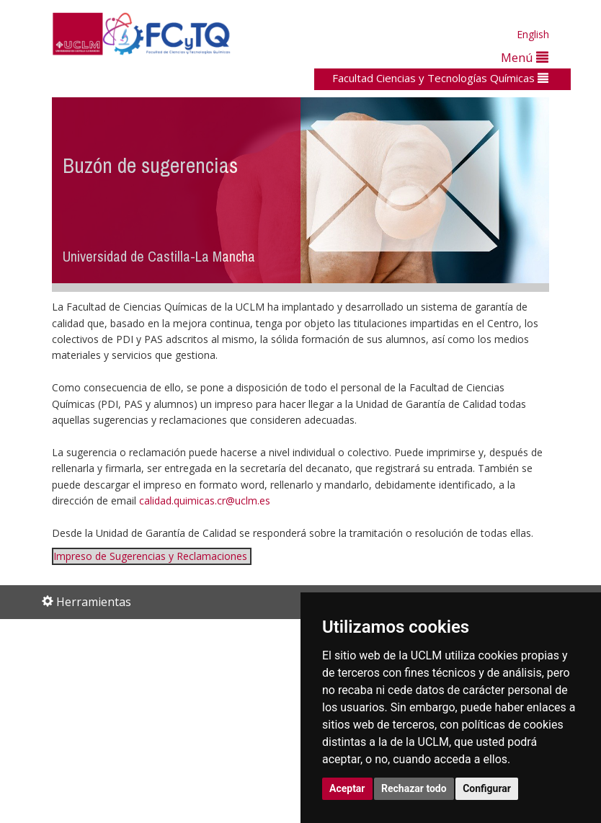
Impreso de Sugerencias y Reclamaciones (150, 556)
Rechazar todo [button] (414, 788)
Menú (524, 57)
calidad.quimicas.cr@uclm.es (204, 500)
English (533, 34)
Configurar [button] (487, 788)
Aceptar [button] (347, 788)
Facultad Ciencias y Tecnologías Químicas (440, 78)
